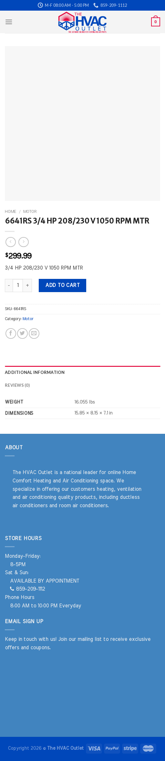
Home (10, 211)
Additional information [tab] (35, 372)
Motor (30, 211)
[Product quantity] (18, 285)
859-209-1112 (27, 589)
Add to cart (62, 285)
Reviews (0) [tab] (17, 385)
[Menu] (9, 22)
